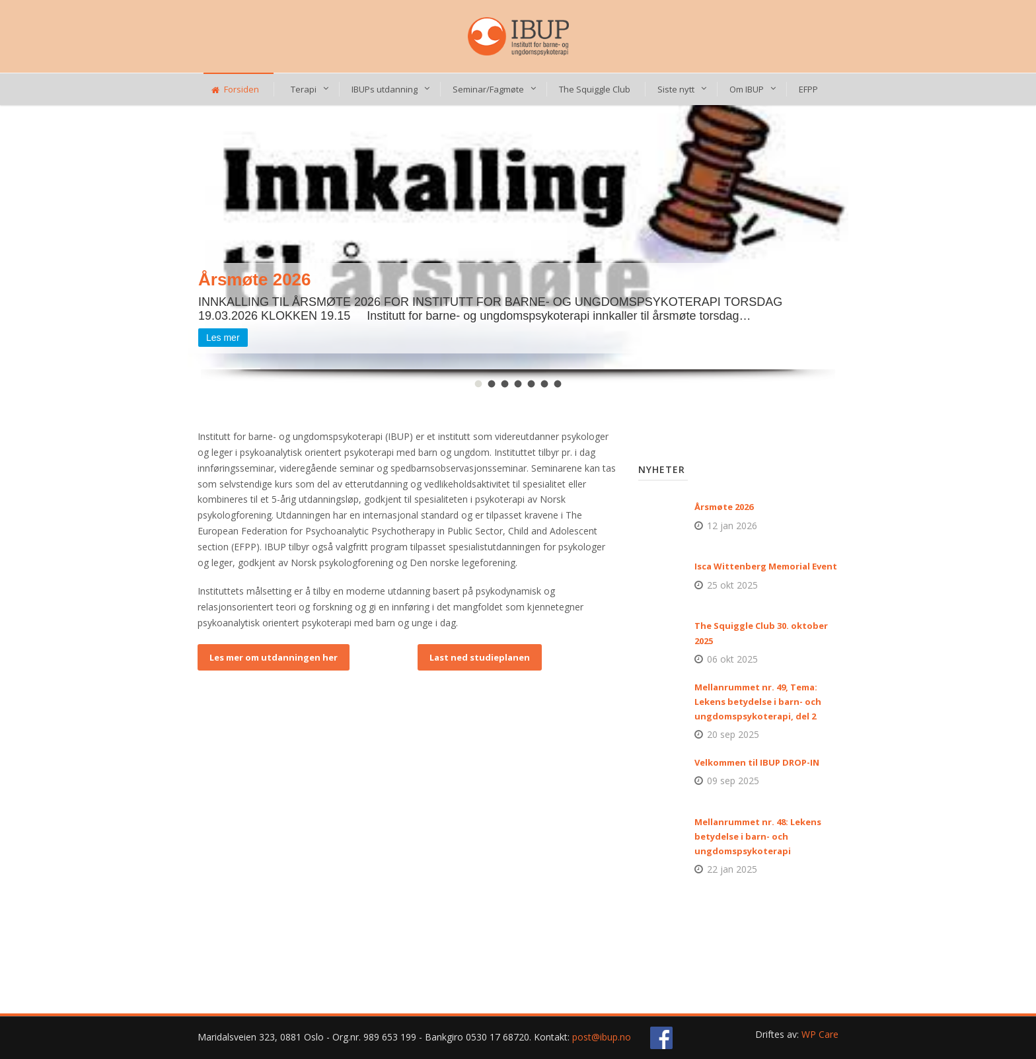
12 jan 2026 (732, 525)
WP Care (819, 1034)
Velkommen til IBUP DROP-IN (756, 762)
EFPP (808, 89)
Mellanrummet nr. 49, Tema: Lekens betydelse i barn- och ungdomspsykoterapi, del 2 (757, 701)
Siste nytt (675, 89)
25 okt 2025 (732, 585)
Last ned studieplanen (479, 657)
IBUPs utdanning (385, 89)
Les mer (223, 337)
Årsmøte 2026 (723, 507)
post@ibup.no (601, 1037)
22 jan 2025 (732, 869)
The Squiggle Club (594, 89)
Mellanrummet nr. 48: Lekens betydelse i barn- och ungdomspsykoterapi (757, 836)
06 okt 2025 (732, 659)
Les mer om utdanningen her (273, 657)
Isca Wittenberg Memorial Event (765, 566)
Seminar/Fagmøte (488, 89)
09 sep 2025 (733, 780)
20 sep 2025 (733, 734)
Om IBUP (746, 89)
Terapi (303, 89)
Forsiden (235, 89)
